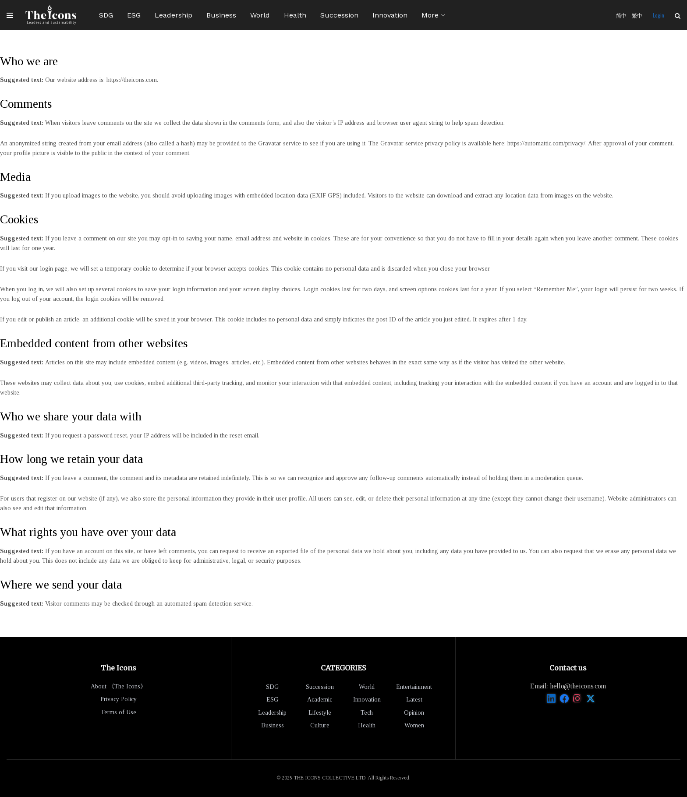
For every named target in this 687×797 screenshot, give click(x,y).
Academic (319, 699)
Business (221, 15)
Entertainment (414, 687)
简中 (621, 15)
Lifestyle (319, 712)
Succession (339, 15)
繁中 (637, 15)
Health (295, 15)
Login (658, 15)
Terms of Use (118, 712)
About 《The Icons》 (118, 686)
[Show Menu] (10, 15)
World (260, 15)
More (430, 15)
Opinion (414, 712)
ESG (134, 15)
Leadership (173, 15)
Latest (414, 699)
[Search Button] (677, 15)
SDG (106, 15)
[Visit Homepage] (51, 15)
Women (414, 725)
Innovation (389, 15)
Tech (367, 712)
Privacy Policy (118, 699)
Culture (319, 725)
